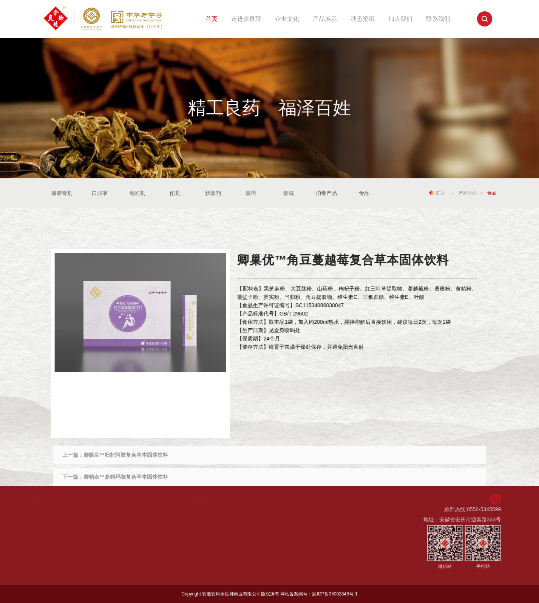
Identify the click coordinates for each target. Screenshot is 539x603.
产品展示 (325, 18)
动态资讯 (363, 18)
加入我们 (400, 18)
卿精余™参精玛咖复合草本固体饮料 (125, 477)
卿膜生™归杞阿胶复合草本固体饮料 (125, 455)
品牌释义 (43, 519)
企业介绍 (43, 530)
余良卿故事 (127, 519)
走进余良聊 (246, 18)
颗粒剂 (137, 193)
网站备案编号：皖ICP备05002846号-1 (318, 594)
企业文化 (287, 18)
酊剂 (175, 193)
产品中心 (468, 192)
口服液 (100, 193)
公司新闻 (205, 530)
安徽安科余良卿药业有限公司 (231, 594)
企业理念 (124, 530)
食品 (364, 193)
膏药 (251, 193)
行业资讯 (205, 541)
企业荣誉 (124, 541)
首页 (211, 18)
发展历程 (43, 541)
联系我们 (438, 18)
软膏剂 (213, 193)
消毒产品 (326, 193)
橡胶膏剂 (62, 193)
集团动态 (205, 519)
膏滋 (288, 193)
